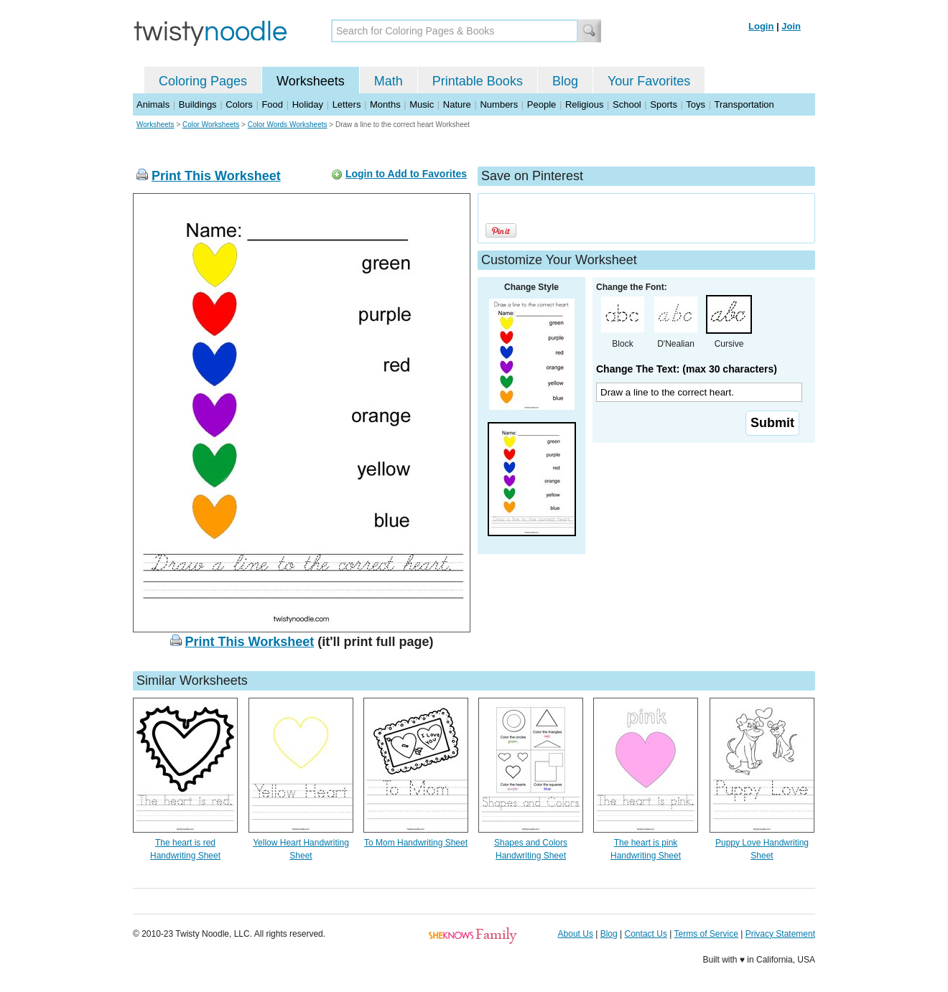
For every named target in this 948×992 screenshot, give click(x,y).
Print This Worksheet (216, 176)
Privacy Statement (780, 934)
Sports (663, 104)
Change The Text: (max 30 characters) (686, 369)
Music (421, 104)
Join (791, 26)
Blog (565, 81)
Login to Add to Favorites (406, 173)
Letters (347, 104)
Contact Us (646, 934)
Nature (457, 104)
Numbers (499, 104)
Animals (152, 104)
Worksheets (310, 81)
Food (272, 104)
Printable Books (477, 81)
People (541, 104)
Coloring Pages (203, 81)
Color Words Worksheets (287, 124)
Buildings (198, 104)
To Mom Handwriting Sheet (416, 843)
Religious (584, 104)
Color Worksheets (210, 124)
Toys (695, 104)
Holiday (307, 104)
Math (388, 81)
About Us (575, 934)
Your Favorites (649, 81)
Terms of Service (706, 934)
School (627, 104)
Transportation (743, 104)
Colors (239, 104)
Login (760, 26)
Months (385, 104)
